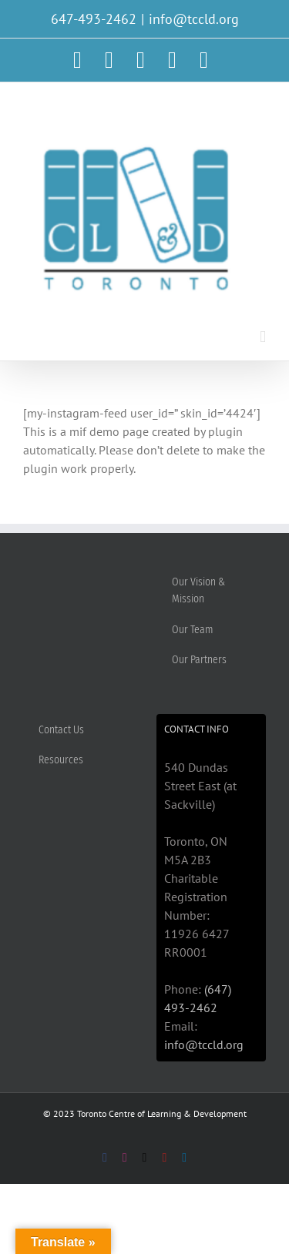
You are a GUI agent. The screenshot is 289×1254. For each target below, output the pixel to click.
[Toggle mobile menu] (263, 337)
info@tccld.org (194, 19)
